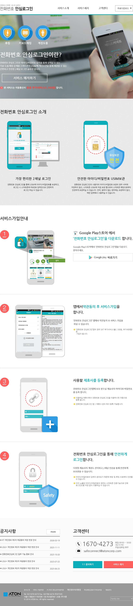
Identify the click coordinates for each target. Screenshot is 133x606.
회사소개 (27, 590)
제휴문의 (108, 590)
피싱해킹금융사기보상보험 (93, 590)
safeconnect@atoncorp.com (102, 551)
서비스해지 (83, 8)
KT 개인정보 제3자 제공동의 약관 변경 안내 (19, 540)
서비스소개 (63, 8)
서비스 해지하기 (24, 78)
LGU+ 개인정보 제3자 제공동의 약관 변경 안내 (20, 547)
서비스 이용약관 (38, 590)
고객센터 (103, 8)
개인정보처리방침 (74, 590)
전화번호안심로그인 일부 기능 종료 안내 (18, 554)
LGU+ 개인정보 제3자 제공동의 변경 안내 (18, 561)
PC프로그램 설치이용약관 (55, 590)
